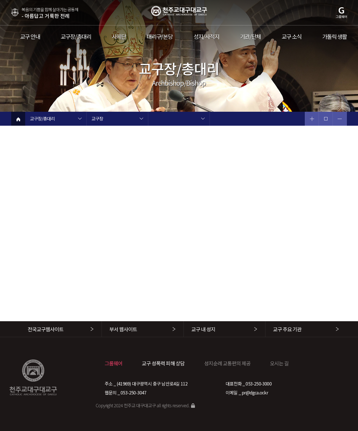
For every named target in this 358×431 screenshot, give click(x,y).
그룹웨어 (114, 363)
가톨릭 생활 (334, 36)
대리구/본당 (160, 36)
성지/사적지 (206, 36)
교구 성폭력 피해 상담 (163, 363)
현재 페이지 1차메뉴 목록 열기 (80, 119)
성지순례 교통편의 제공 (227, 363)
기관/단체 (250, 36)
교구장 (97, 119)
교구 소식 (292, 36)
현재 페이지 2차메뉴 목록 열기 (141, 119)
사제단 (119, 36)
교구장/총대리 (76, 36)
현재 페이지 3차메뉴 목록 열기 (203, 119)
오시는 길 (279, 363)
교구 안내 (30, 36)
